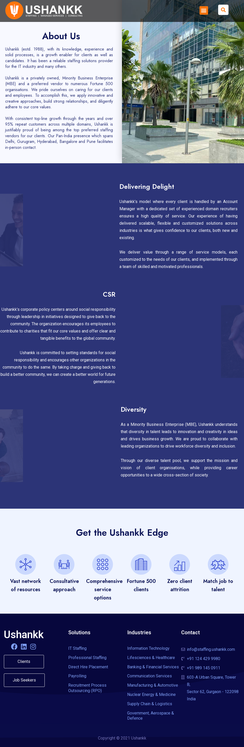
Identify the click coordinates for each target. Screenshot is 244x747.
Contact (190, 632)
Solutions (79, 632)
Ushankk (24, 635)
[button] (204, 10)
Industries (139, 632)
